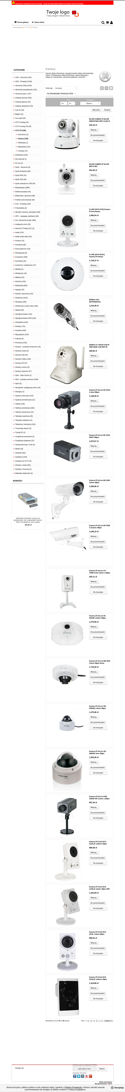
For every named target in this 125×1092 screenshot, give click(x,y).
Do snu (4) (19, 163)
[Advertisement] (62, 48)
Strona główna (23, 22)
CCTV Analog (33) (22, 122)
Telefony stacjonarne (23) (24, 412)
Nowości (17, 481)
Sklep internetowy (105, 1082)
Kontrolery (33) (20, 261)
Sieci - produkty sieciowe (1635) (26, 379)
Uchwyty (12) (23, 151)
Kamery (35, 27)
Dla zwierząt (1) (21, 159)
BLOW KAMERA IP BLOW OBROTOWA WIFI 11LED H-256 (99, 121)
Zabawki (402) (20, 453)
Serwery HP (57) (21, 363)
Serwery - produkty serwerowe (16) (28, 347)
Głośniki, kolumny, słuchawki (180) (27, 212)
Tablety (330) (20, 404)
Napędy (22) (19, 290)
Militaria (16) (19, 277)
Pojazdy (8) (19, 339)
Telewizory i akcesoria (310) (25, 424)
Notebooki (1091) (21, 298)
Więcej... (94, 130)
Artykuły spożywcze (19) (24, 106)
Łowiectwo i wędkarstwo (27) (25, 265)
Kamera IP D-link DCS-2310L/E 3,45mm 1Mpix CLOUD (98, 979)
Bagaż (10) (19, 114)
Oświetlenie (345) (21, 322)
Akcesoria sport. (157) (23, 94)
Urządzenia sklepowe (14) (24, 441)
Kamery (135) (23, 139)
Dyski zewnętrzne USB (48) (25, 183)
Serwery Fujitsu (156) (23, 359)
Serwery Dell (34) (21, 355)
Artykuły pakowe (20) (23, 102)
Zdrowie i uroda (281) (23, 465)
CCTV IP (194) (20, 130)
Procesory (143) (21, 343)
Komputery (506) (21, 257)
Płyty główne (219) (22, 334)
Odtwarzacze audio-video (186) (26, 306)
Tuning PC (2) (20, 432)
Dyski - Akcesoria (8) (22, 167)
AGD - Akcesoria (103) (23, 77)
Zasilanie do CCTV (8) (23, 461)
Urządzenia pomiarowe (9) (24, 437)
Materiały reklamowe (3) (24, 473)
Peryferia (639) (20, 330)
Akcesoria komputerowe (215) (26, 90)
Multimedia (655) (21, 286)
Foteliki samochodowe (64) (25, 200)
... (99, 1021)
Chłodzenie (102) (21, 155)
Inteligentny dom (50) (23, 224)
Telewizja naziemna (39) (24, 416)
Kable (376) (19, 232)
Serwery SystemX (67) (23, 371)
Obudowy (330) (20, 302)
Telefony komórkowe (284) (24, 408)
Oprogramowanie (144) (23, 314)
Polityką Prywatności (73, 1087)
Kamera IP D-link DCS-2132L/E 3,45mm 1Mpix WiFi (98, 844)
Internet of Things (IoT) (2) (24, 228)
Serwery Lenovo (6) (22, 367)
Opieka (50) (19, 310)
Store (109, 1084)
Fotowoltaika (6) (21, 208)
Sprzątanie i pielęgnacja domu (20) (27, 388)
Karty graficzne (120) (22, 249)
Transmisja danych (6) (23, 428)
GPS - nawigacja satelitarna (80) (27, 216)
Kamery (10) (19, 241)
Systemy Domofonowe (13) (25, 400)
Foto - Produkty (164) (23, 204)
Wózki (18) (19, 449)
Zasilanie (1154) (21, 457)
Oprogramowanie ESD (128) (25, 318)
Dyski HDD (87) (21, 175)
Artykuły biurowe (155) (23, 98)
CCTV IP (27, 27)
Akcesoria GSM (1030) (23, 86)
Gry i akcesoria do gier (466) (25, 220)
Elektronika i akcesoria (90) (25, 196)
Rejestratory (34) (24, 147)
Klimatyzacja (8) (21, 253)
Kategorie (19, 70)
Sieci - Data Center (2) (23, 375)
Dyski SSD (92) (20, 179)
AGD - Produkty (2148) (23, 81)
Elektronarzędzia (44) (23, 192)
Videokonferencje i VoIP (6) (25, 445)
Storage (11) (19, 392)
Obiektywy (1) (23, 143)
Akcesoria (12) (23, 134)
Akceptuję (119, 1088)
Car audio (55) (20, 118)
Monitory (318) (20, 281)
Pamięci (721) (20, 326)
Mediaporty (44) (21, 273)
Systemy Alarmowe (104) (24, 396)
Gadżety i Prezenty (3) (23, 469)
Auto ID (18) (19, 110)
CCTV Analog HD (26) (23, 126)
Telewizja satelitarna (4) (23, 420)
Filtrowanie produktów (60, 94)
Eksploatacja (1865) (22, 188)
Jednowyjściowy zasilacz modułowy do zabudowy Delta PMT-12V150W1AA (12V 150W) (28, 520)
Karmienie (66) (20, 245)
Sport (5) (18, 383)
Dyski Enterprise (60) (23, 171)
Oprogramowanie (101, 1084)
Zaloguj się (19, 1068)
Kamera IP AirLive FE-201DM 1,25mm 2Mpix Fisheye (97, 618)
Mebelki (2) (19, 269)
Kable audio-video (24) (23, 237)
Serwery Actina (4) (22, 351)
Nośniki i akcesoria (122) (24, 294)
